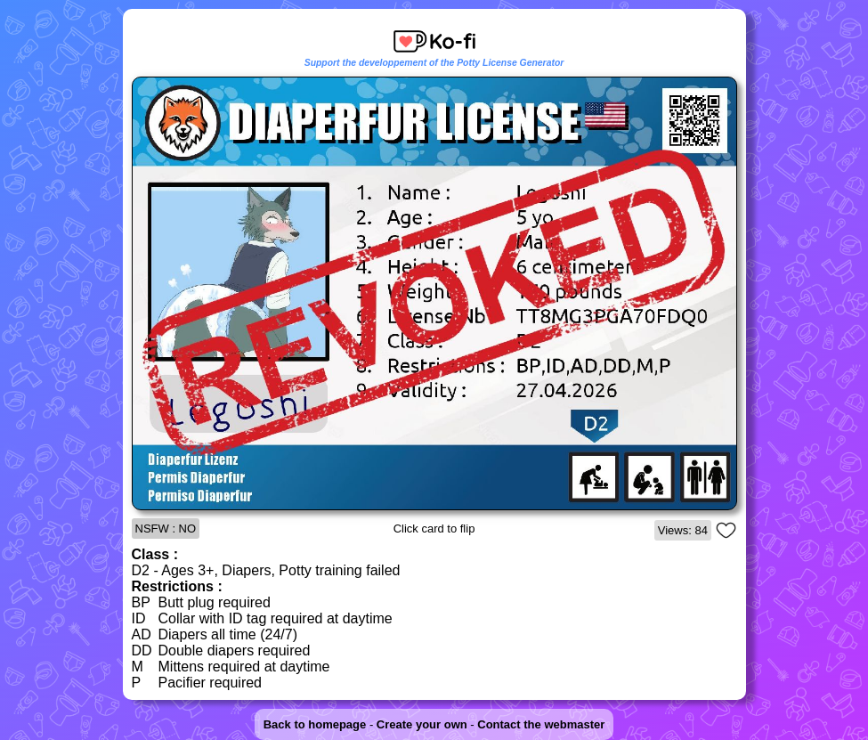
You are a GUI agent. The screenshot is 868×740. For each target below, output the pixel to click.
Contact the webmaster (540, 724)
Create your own (422, 724)
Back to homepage (315, 724)
